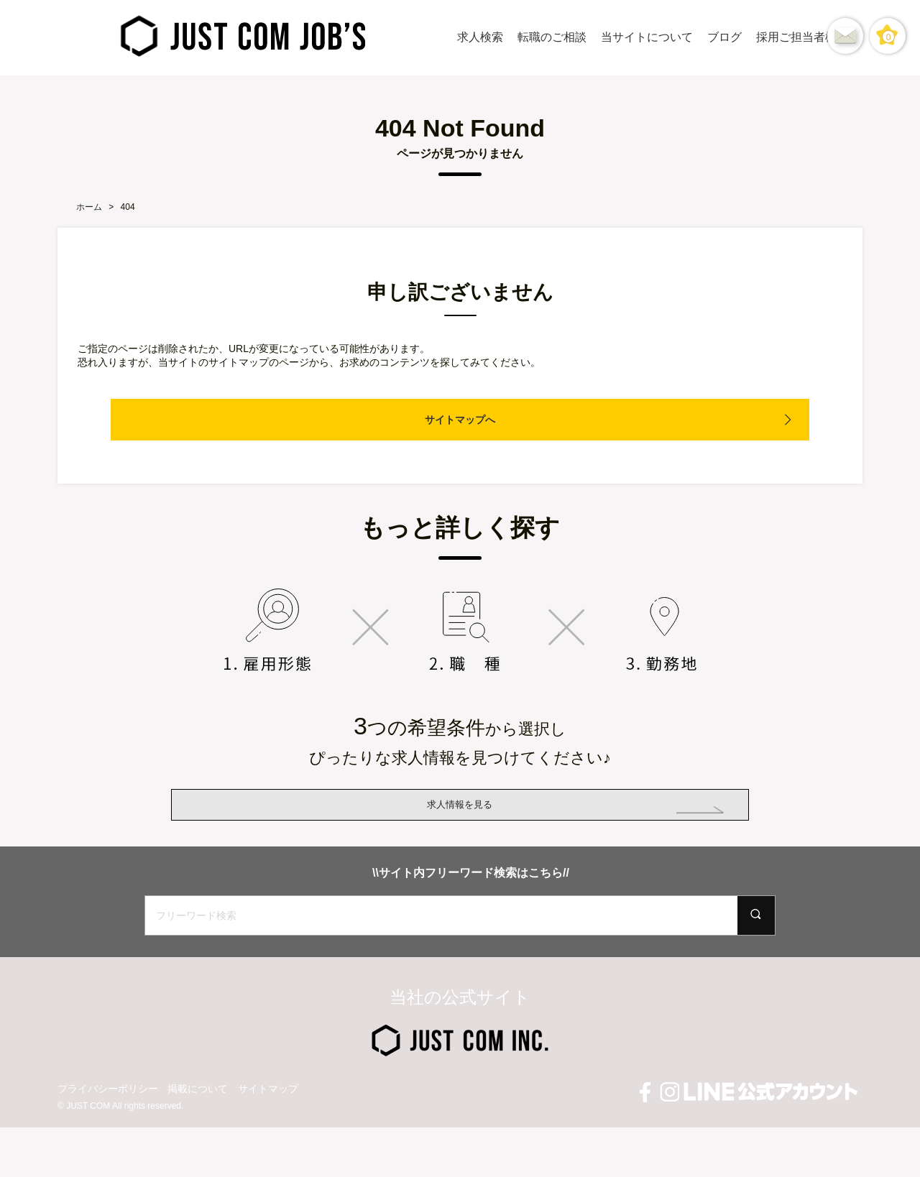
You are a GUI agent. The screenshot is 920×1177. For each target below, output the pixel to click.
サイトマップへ (460, 419)
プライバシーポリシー (108, 1138)
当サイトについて (647, 37)
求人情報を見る (460, 829)
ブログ (724, 37)
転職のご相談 (552, 37)
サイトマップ (268, 1138)
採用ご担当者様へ (802, 37)
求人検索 (480, 37)
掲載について (197, 1138)
